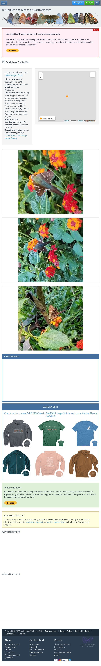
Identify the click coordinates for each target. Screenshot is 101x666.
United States (10, 135)
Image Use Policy (82, 631)
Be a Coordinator (36, 649)
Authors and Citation (10, 648)
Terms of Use (51, 631)
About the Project (12, 644)
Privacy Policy (66, 631)
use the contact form (56, 522)
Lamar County (11, 138)
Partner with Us (36, 652)
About (8, 640)
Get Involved (36, 640)
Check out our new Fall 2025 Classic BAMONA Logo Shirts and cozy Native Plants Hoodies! (50, 414)
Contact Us (10, 633)
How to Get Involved (34, 645)
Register (33, 655)
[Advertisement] (50, 380)
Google (80, 121)
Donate (22, 633)
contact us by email (34, 522)
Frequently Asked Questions (12, 656)
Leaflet (66, 121)
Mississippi (22, 135)
